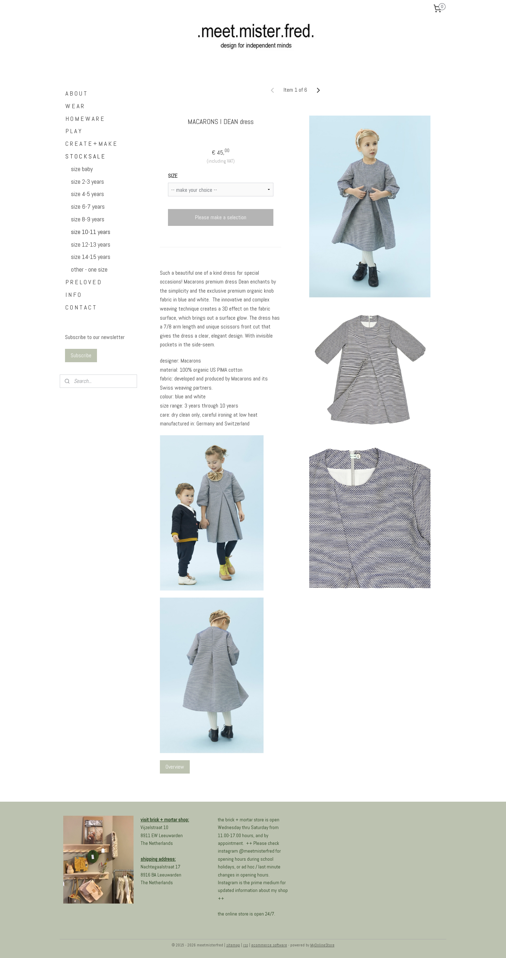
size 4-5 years (87, 194)
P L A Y (73, 131)
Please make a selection (220, 217)
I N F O (73, 295)
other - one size (89, 269)
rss (245, 945)
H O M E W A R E (84, 119)
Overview (175, 766)
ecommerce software (269, 945)
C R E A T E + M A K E (91, 143)
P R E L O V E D (83, 282)
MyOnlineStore (322, 945)
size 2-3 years (87, 181)
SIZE (172, 176)
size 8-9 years (87, 219)
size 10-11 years (90, 232)
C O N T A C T (80, 307)
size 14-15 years (90, 257)
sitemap (233, 945)
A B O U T (76, 93)
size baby (82, 169)
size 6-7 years (88, 206)
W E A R (74, 106)
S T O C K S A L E (85, 156)
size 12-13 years (90, 244)
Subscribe (81, 355)
